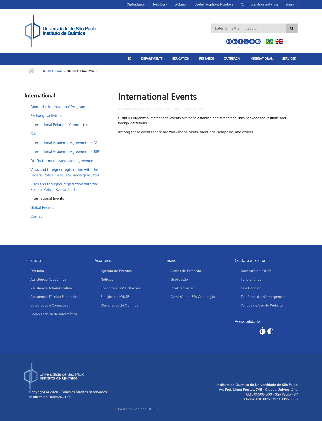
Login (290, 4)
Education (180, 58)
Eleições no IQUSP (115, 297)
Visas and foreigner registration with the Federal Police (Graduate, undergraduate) (64, 172)
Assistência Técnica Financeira (54, 297)
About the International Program (57, 106)
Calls (34, 133)
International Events (47, 198)
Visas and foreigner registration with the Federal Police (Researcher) (64, 187)
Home (31, 71)
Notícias (107, 279)
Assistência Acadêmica (48, 279)
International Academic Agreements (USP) (65, 151)
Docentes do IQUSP (256, 271)
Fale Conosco (251, 288)
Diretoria (37, 271)
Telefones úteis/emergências (263, 297)
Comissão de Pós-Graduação (193, 297)
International (260, 58)
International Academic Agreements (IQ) (63, 142)
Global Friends (42, 207)
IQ (129, 58)
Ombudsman (136, 4)
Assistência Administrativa (51, 288)
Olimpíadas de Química (119, 305)
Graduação (179, 279)
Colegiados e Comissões (49, 305)
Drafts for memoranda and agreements (63, 160)
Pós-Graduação (182, 288)
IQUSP (151, 409)
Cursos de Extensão (186, 271)
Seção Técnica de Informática (53, 314)
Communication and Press (259, 4)
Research (206, 58)
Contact (37, 216)
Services (289, 58)
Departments (151, 58)
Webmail (181, 4)
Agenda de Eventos (116, 271)
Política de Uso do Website (262, 305)
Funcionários (251, 279)
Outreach (232, 58)
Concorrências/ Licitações (120, 288)
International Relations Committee (59, 124)
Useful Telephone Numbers (214, 4)
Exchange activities (46, 115)
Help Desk (160, 4)
